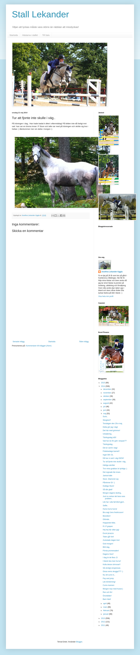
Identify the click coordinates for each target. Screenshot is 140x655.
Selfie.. (105, 506)
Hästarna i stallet (30, 35)
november (107, 393)
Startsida (14, 35)
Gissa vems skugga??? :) (113, 571)
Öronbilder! (107, 596)
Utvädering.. (107, 434)
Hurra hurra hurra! (110, 509)
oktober (106, 396)
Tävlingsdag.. (108, 444)
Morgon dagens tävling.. (112, 493)
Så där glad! (107, 490)
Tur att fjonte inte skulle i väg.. (114, 462)
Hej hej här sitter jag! (111, 530)
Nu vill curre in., (109, 575)
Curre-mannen (108, 585)
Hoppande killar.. (109, 523)
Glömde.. (106, 519)
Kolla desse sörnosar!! (111, 564)
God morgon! (108, 544)
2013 (103, 618)
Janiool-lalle (107, 476)
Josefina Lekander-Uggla (112, 272)
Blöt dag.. (106, 547)
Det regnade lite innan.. (112, 472)
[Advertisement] (50, 318)
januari (106, 614)
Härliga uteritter (109, 465)
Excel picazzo (108, 533)
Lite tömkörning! (109, 582)
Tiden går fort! (108, 537)
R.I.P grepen (108, 526)
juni (104, 410)
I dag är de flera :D (110, 557)
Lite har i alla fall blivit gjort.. (114, 502)
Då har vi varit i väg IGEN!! (113, 458)
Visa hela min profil (105, 296)
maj (105, 414)
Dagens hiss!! (108, 554)
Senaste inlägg (18, 342)
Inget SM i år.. (108, 455)
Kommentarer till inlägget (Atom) (38, 346)
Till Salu (46, 35)
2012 (103, 622)
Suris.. (105, 416)
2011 (103, 625)
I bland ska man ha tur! (112, 561)
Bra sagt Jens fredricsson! (113, 512)
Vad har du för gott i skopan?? (115, 441)
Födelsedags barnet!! (111, 451)
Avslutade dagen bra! (111, 540)
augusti (106, 403)
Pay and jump (108, 578)
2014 (103, 386)
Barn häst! (107, 599)
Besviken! (107, 516)
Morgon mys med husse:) (113, 589)
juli (104, 407)
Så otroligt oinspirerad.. (112, 568)
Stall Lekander (40, 14)
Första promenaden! (111, 551)
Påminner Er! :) (109, 483)
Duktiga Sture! (108, 486)
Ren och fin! (107, 592)
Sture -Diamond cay (111, 479)
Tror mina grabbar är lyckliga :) (115, 469)
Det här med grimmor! (111, 430)
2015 (103, 383)
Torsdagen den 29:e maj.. (113, 423)
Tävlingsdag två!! (109, 437)
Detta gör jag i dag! (110, 427)
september (107, 400)
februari (106, 610)
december (107, 389)
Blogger (79, 642)
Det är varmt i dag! (110, 448)
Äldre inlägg (84, 342)
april (105, 603)
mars (105, 607)
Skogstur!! (107, 420)
